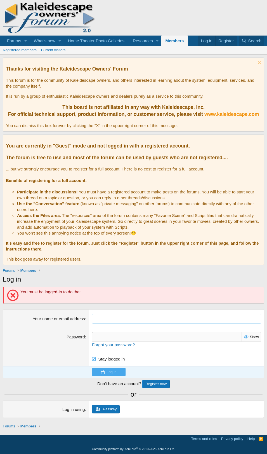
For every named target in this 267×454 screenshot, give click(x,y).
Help (251, 439)
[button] (26, 41)
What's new (44, 40)
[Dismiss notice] (258, 63)
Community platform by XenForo (133, 449)
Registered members (20, 50)
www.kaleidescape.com (231, 114)
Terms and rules (204, 439)
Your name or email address (59, 318)
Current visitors (53, 50)
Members (175, 40)
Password (76, 336)
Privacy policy (232, 439)
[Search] (251, 41)
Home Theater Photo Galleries (96, 40)
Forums (14, 40)
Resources (143, 40)
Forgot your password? (113, 344)
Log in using (73, 409)
